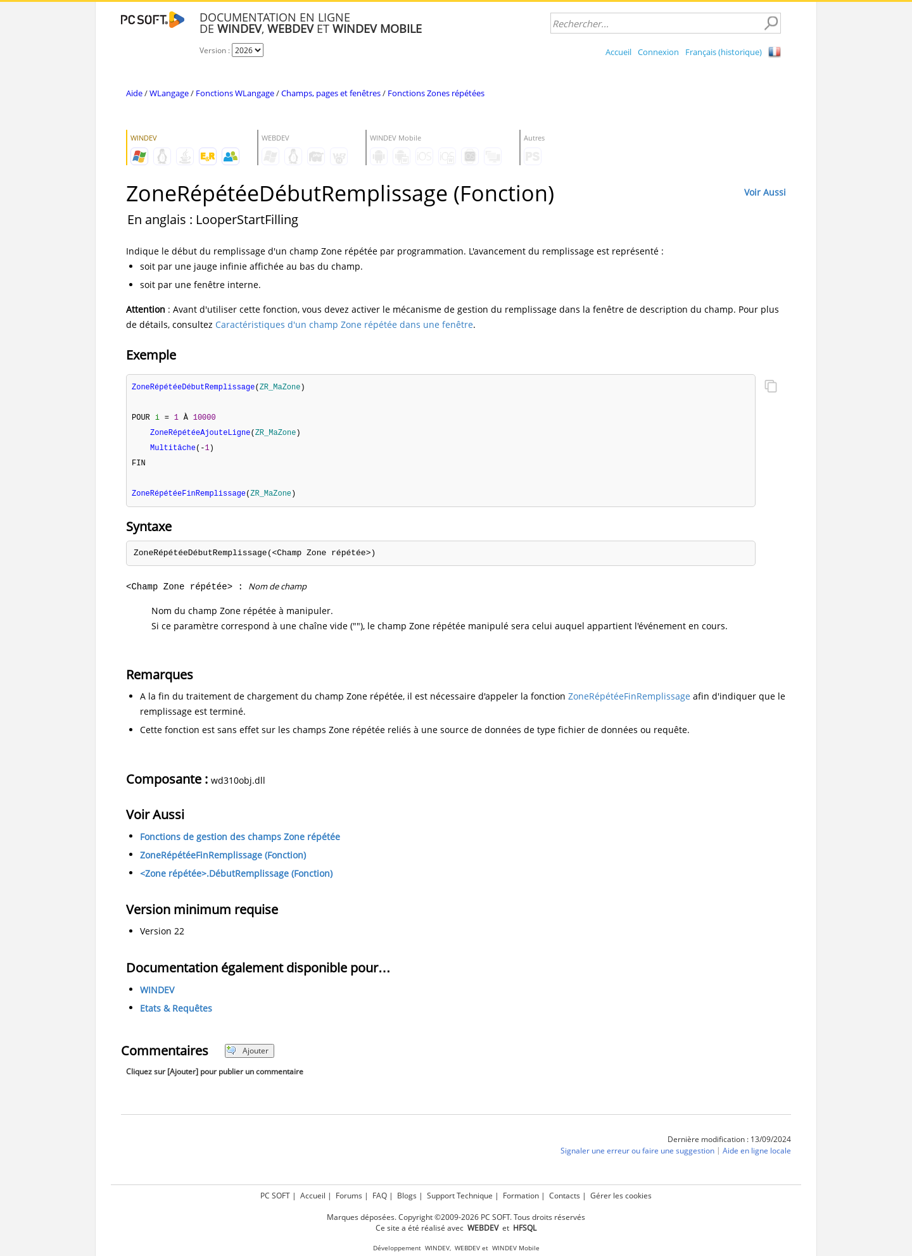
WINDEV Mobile (516, 1248)
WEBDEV (467, 1248)
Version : (216, 50)
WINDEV (157, 994)
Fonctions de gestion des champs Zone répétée (240, 840)
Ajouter (247, 1054)
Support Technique (460, 1195)
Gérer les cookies (621, 1195)
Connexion (658, 52)
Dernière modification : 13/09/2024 (729, 1143)
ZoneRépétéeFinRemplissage (629, 700)
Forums (349, 1195)
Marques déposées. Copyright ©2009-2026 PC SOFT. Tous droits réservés (456, 1217)
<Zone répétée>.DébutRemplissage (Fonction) (236, 877)
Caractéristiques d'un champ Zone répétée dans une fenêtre (344, 324)
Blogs (407, 1195)
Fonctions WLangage (235, 93)
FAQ (379, 1195)
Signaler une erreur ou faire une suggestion (637, 1154)
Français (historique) (723, 52)
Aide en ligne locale (757, 1154)
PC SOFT (275, 1195)
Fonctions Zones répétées (436, 93)
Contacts (564, 1195)
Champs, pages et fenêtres (331, 93)
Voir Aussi (765, 192)
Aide (134, 93)
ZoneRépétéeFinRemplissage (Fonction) (223, 859)
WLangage (169, 93)
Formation (521, 1195)
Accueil (618, 52)
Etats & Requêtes (176, 1012)
